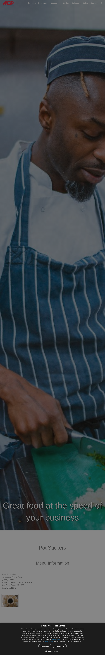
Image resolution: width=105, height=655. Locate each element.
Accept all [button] (45, 646)
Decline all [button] (59, 646)
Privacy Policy (56, 639)
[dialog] (52, 639)
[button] (52, 651)
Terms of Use (49, 642)
